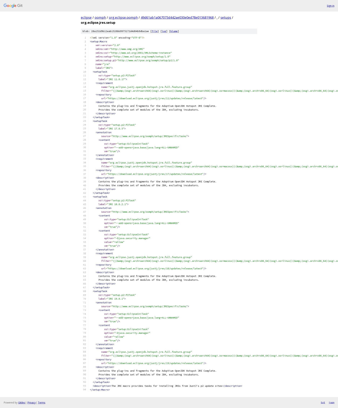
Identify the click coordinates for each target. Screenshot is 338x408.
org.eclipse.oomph (123, 17)
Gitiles (21, 402)
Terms (41, 402)
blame (174, 31)
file (154, 31)
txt (323, 402)
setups (225, 17)
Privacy (31, 402)
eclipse (86, 17)
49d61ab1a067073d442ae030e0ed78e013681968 (177, 17)
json (331, 402)
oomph (100, 17)
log (164, 31)
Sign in (330, 5)
